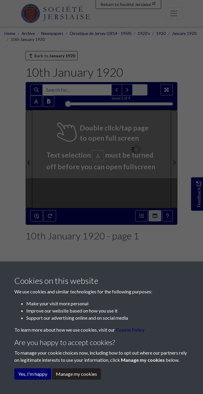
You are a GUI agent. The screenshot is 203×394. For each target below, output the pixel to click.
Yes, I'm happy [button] (32, 374)
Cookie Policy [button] (130, 330)
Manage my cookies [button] (76, 374)
